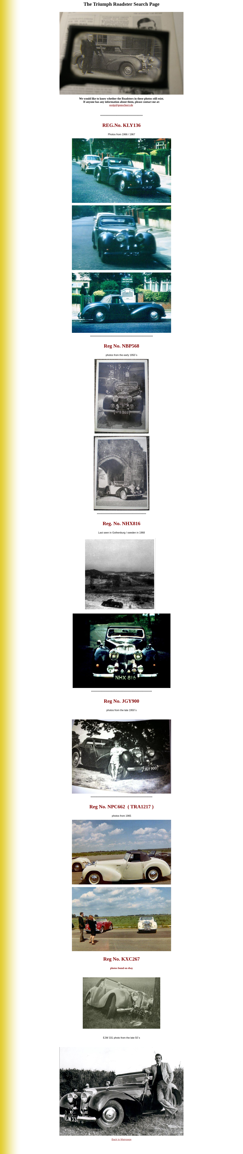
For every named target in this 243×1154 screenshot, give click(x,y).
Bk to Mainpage (121, 1139)
